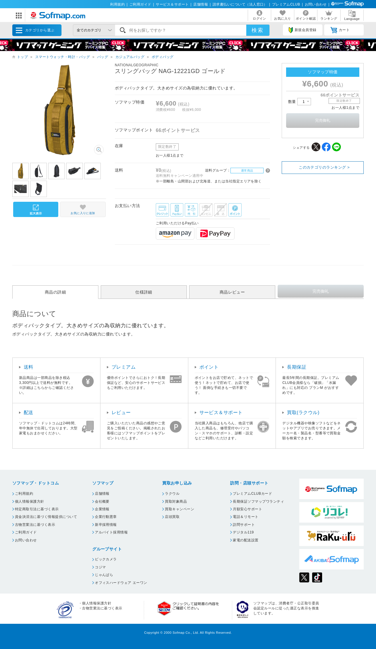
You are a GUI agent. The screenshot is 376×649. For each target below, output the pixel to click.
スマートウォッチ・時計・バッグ (62, 57)
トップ (22, 57)
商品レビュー (232, 292)
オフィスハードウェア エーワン (121, 583)
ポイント (209, 367)
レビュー (121, 412)
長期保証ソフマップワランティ (258, 501)
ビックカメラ (106, 559)
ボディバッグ (163, 57)
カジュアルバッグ (130, 57)
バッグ (102, 57)
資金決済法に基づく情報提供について (46, 517)
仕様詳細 (143, 292)
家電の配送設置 (245, 540)
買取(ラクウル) (303, 412)
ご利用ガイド (140, 4)
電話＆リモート (245, 517)
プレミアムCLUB (286, 4)
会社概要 (102, 501)
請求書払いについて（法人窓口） (240, 4)
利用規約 (117, 4)
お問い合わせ (316, 4)
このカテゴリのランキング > (324, 167)
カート (340, 30)
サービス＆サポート (172, 4)
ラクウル (172, 494)
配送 (28, 412)
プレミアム (124, 367)
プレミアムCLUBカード (252, 494)
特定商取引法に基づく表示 (37, 509)
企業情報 (102, 509)
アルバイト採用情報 (111, 532)
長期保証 (296, 367)
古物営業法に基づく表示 (35, 525)
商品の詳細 (55, 292)
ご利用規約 (24, 494)
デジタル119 (243, 532)
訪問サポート (244, 525)
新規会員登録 (302, 30)
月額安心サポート (247, 509)
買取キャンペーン (179, 509)
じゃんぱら (104, 575)
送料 (28, 367)
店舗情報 (200, 4)
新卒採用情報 (106, 525)
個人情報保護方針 (29, 501)
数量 (299, 101)
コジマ (100, 567)
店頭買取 (172, 517)
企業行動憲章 (106, 517)
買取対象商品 (176, 501)
